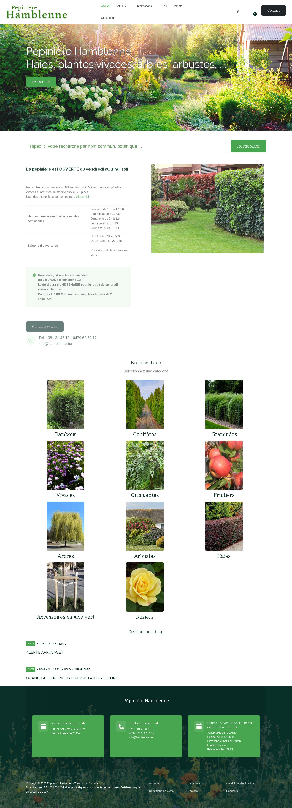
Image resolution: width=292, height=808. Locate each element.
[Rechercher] (128, 146)
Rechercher (248, 146)
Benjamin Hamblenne (77, 669)
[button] (123, 6)
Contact (273, 10)
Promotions (41, 86)
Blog (31, 643)
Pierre (62, 643)
